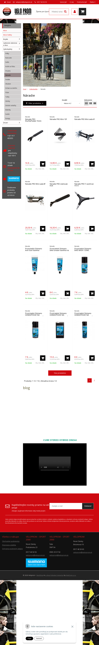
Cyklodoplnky (33, 89)
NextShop (39, 575)
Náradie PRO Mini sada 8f (35, 184)
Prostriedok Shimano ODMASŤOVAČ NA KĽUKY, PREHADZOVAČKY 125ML (35, 316)
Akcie (5, 30)
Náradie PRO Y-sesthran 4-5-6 (84, 185)
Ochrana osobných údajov (12, 549)
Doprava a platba (9, 545)
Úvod (8, 2)
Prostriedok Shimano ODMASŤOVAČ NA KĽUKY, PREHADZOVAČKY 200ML (84, 316)
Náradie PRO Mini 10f (58, 119)
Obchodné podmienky (11, 541)
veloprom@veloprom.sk (24, 2)
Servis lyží (63, 2)
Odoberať (87, 506)
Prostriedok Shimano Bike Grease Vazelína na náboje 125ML (59, 250)
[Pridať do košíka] (42, 164)
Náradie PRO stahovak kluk (59, 185)
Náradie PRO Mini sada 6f (84, 119)
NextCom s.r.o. (71, 575)
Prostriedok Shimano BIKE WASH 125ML (82, 249)
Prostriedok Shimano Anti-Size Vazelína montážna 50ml (33, 250)
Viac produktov (60, 373)
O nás (72, 2)
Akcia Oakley (7, 35)
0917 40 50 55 (42, 2)
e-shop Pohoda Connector (54, 575)
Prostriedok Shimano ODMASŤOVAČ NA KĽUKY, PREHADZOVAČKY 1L (60, 316)
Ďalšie (92, 2)
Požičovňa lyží (82, 2)
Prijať (29, 638)
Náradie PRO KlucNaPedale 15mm (33, 120)
